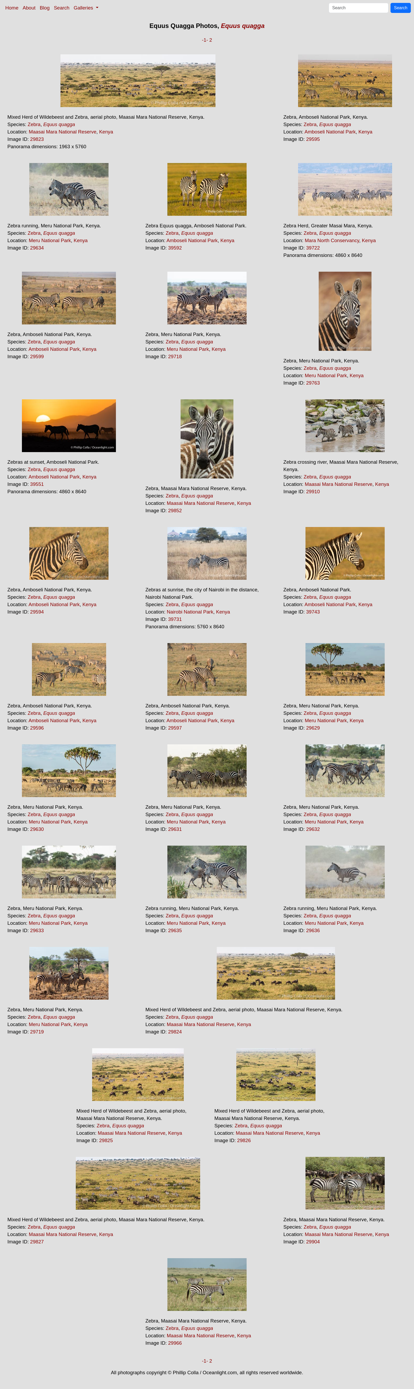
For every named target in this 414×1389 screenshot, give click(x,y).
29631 (175, 829)
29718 (175, 356)
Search (61, 8)
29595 (313, 139)
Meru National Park (50, 240)
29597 (175, 728)
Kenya (106, 132)
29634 (37, 248)
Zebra (34, 124)
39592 (175, 248)
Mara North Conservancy (332, 240)
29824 (175, 1031)
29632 (313, 829)
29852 (175, 510)
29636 (313, 930)
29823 (37, 139)
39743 (313, 612)
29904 (313, 1241)
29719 (37, 1031)
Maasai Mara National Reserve (62, 132)
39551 (37, 484)
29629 (313, 728)
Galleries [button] (84, 8)
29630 (37, 829)
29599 (37, 356)
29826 (244, 1140)
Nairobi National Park (190, 612)
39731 (175, 619)
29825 (106, 1140)
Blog (45, 8)
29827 (37, 1241)
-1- (205, 40)
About (29, 8)
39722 (313, 248)
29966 (175, 1343)
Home (11, 8)
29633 (37, 930)
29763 (313, 383)
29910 (313, 491)
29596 (37, 728)
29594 (37, 612)
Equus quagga (243, 25)
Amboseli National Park (330, 132)
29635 (175, 930)
